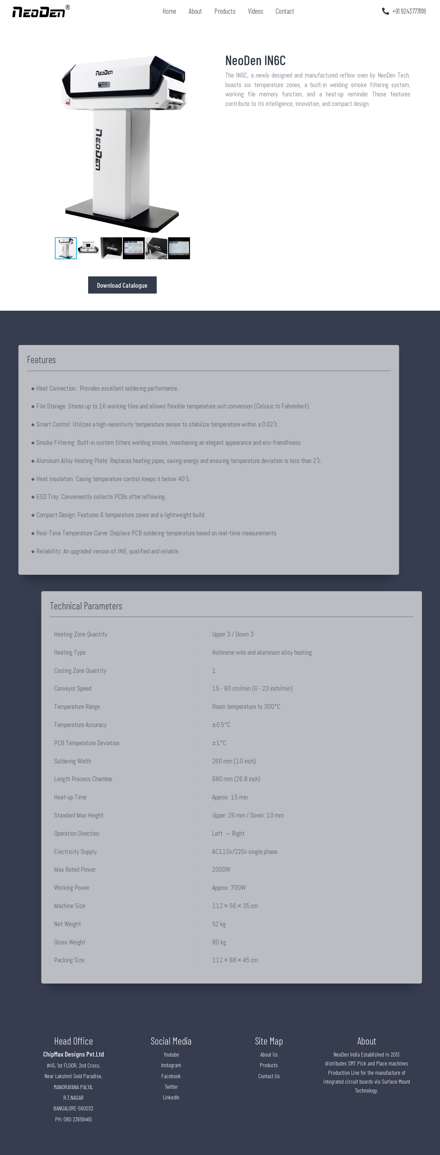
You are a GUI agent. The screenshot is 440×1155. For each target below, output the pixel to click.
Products (225, 11)
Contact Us (269, 1076)
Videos (255, 11)
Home (169, 11)
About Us (269, 1054)
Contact (285, 11)
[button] (208, 144)
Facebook (171, 1076)
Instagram (171, 1065)
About (195, 11)
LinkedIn (171, 1097)
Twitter (171, 1086)
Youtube (171, 1054)
